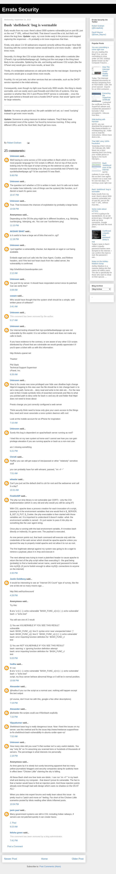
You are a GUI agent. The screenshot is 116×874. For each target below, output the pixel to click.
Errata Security (20, 9)
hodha (13, 664)
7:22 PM (14, 717)
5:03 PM (14, 658)
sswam (13, 296)
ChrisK (13, 457)
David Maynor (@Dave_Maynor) (99, 33)
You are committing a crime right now (100, 48)
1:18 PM (14, 756)
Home (44, 858)
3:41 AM (14, 306)
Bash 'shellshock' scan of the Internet (107, 166)
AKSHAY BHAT (17, 231)
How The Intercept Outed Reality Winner (106, 71)
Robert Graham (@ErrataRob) (98, 27)
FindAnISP (15, 496)
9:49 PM (14, 175)
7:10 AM (14, 423)
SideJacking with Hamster (98, 120)
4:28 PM (14, 595)
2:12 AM (14, 273)
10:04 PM (14, 804)
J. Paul (13, 823)
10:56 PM (14, 680)
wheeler (14, 479)
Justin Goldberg (18, 579)
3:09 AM (14, 290)
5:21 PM (14, 451)
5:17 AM (14, 320)
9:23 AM (14, 827)
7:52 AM (14, 736)
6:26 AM (14, 374)
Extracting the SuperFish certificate (106, 96)
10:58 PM (14, 209)
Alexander (15, 686)
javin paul (14, 810)
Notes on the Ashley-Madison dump (100, 262)
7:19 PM (14, 703)
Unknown (14, 156)
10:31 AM (14, 490)
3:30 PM (14, 573)
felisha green (16, 833)
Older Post (78, 858)
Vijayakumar (16, 723)
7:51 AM (14, 473)
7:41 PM (14, 840)
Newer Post (10, 858)
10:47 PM (14, 195)
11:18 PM (14, 239)
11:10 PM (14, 225)
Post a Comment (15, 846)
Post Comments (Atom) (50, 866)
